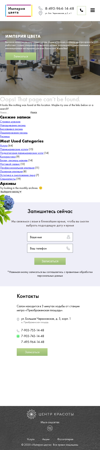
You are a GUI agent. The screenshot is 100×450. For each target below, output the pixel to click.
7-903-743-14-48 (32, 336)
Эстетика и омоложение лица (17, 175)
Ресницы (5, 136)
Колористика (8, 156)
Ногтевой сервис (10, 164)
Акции (45, 439)
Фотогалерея (65, 439)
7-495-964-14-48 (32, 342)
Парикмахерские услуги (14, 149)
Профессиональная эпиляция (17, 168)
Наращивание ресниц (13, 125)
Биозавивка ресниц (11, 129)
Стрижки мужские (10, 121)
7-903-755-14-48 (32, 330)
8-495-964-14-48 (59, 8)
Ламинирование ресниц (14, 133)
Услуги (4, 145)
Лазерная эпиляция (11, 171)
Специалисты (8, 179)
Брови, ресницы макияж (14, 160)
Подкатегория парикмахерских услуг (22, 153)
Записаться (20, 56)
